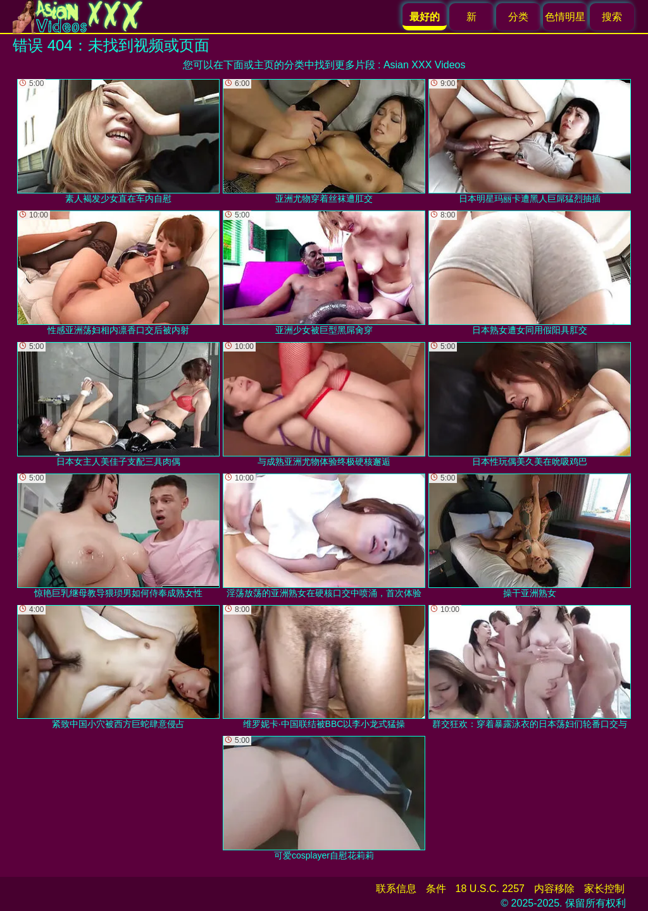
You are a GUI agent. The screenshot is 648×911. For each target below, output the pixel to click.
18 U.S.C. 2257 (490, 888)
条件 (436, 888)
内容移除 (554, 888)
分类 (518, 16)
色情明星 (565, 16)
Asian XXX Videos (424, 64)
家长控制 (604, 888)
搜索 (612, 16)
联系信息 (396, 888)
